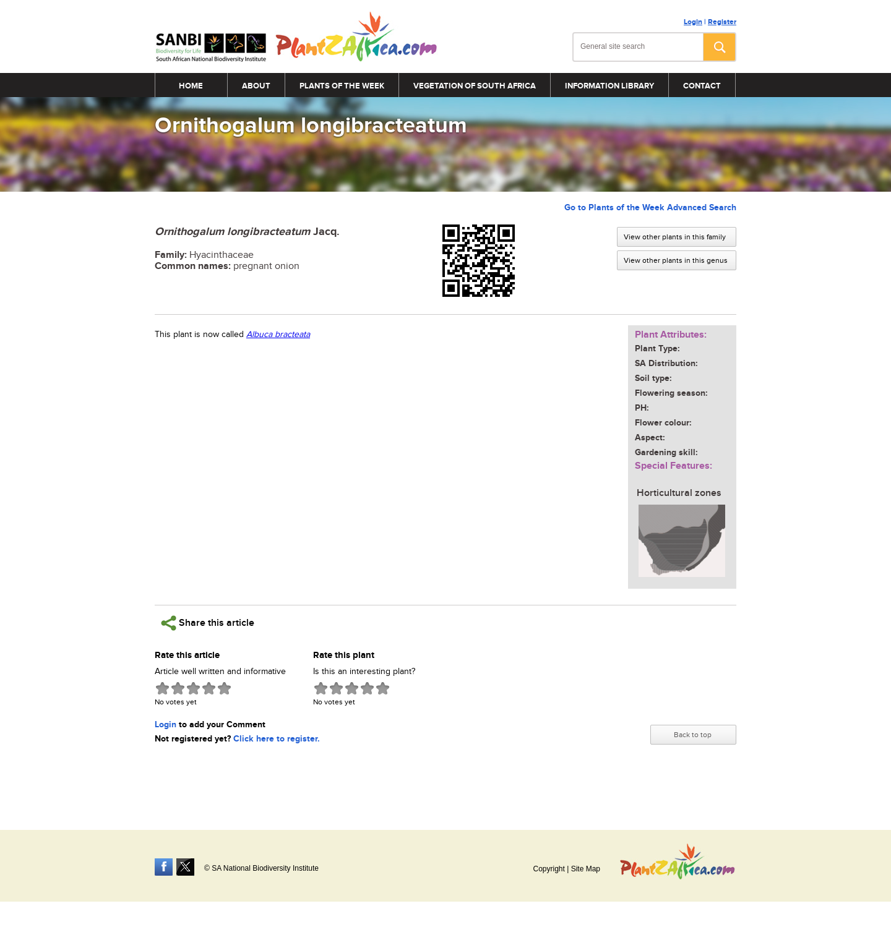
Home (191, 86)
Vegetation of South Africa (474, 86)
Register (722, 22)
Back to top (693, 734)
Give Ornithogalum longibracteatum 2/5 (178, 688)
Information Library (609, 86)
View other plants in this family (675, 237)
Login (693, 22)
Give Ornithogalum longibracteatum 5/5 (224, 688)
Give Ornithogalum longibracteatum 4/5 (209, 688)
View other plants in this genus (676, 260)
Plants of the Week (341, 86)
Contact (702, 86)
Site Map (585, 869)
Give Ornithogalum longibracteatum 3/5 (193, 688)
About (256, 86)
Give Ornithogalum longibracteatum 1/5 (162, 688)
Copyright (548, 869)
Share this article (207, 623)
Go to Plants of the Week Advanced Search (650, 207)
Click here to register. (276, 738)
